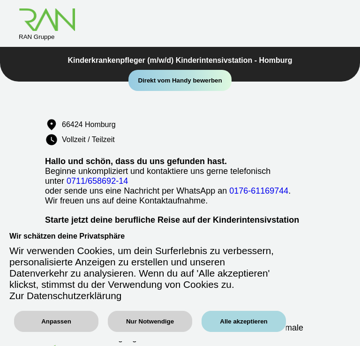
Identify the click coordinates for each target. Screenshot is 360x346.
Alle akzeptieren (243, 321)
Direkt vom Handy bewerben (180, 80)
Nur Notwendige (150, 321)
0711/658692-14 (97, 181)
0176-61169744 (258, 191)
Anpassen (56, 321)
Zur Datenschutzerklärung (65, 295)
